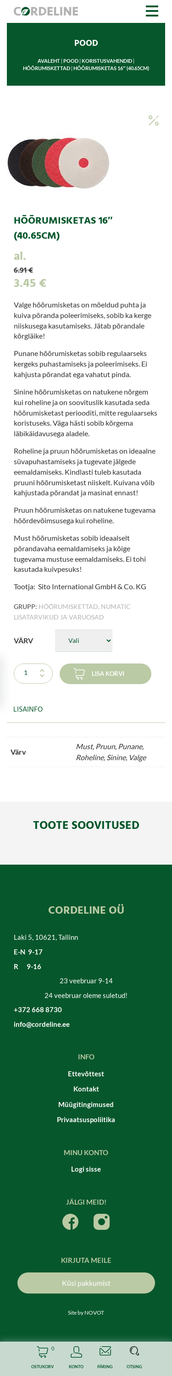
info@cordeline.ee (42, 1024)
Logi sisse (86, 1169)
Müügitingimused (86, 1104)
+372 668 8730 (38, 1009)
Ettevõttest (86, 1073)
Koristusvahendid (107, 61)
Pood (70, 61)
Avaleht (49, 61)
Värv (23, 640)
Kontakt (86, 1089)
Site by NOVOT (86, 1312)
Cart (42, 1358)
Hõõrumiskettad (46, 68)
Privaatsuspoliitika (86, 1119)
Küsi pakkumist (86, 1282)
